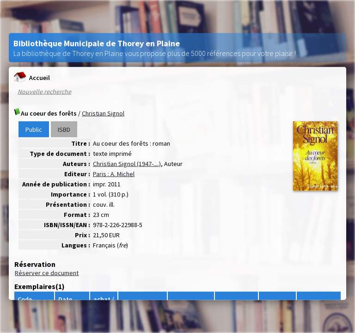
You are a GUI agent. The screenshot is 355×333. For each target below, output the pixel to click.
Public (33, 129)
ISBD (64, 129)
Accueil (31, 77)
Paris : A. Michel (114, 174)
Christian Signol (103, 113)
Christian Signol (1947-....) (127, 164)
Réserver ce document (47, 273)
